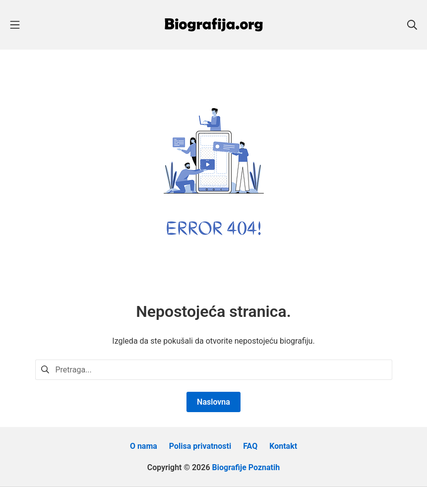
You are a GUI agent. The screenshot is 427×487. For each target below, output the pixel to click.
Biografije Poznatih (246, 467)
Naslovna (213, 402)
